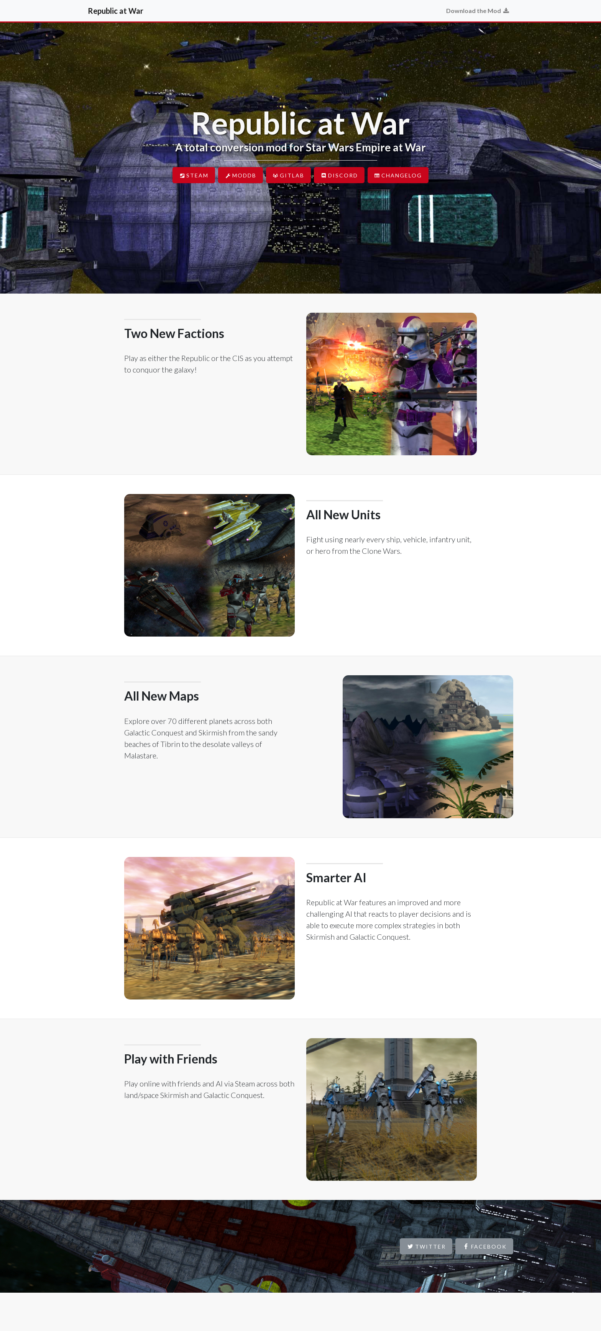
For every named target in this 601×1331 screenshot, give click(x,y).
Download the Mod (478, 10)
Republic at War (115, 10)
